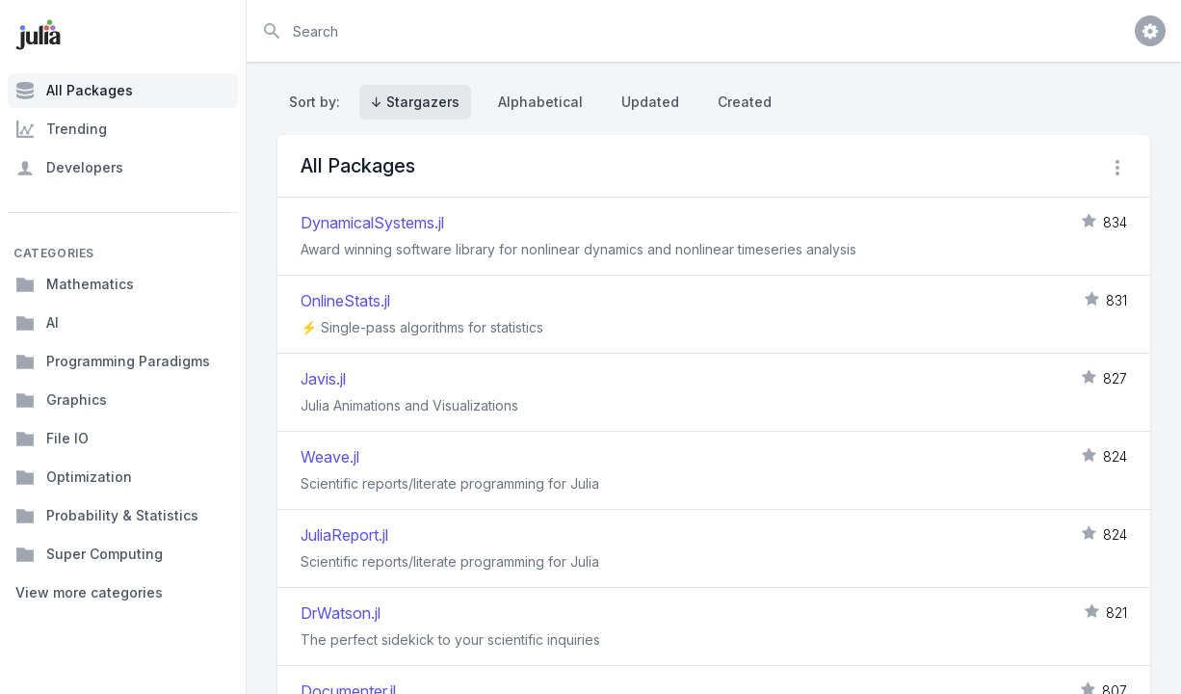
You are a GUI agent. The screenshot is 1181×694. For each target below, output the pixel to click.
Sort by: (318, 101)
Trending (61, 129)
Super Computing (89, 554)
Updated (650, 101)
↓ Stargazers (415, 101)
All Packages (74, 90)
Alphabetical (540, 101)
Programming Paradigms (112, 361)
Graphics (61, 400)
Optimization (73, 477)
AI (37, 323)
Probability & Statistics (106, 515)
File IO (52, 438)
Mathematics (74, 284)
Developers (69, 167)
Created (745, 101)
